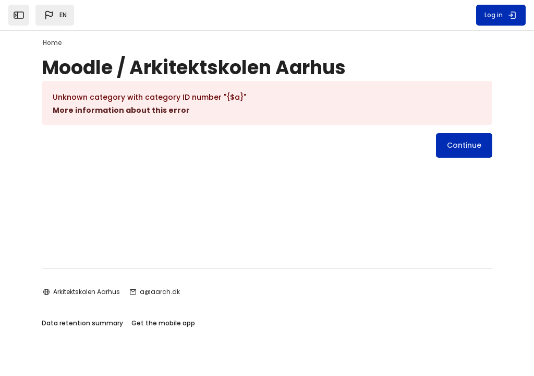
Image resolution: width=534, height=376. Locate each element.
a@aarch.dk (160, 291)
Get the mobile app (163, 323)
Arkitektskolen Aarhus (86, 291)
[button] (54, 15)
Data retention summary (82, 323)
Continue (464, 145)
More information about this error (121, 110)
